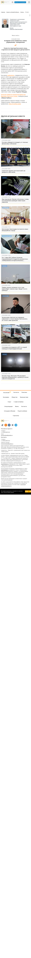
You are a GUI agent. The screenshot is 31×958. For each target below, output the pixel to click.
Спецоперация (8, 406)
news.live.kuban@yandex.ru (7, 443)
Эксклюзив (7, 392)
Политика (5, 296)
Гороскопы (16, 415)
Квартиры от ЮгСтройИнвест (20, 2)
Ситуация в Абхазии (9, 411)
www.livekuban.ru (5, 464)
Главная (3, 12)
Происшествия (7, 236)
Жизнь (22, 12)
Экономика (6, 397)
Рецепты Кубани (22, 411)
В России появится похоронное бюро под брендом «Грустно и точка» (13, 95)
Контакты (16, 392)
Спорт (9, 402)
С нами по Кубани (18, 402)
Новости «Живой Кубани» (12, 12)
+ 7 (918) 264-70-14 (5, 432)
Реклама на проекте (6, 428)
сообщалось (10, 75)
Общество (5, 207)
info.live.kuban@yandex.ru (7, 435)
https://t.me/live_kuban (15, 104)
